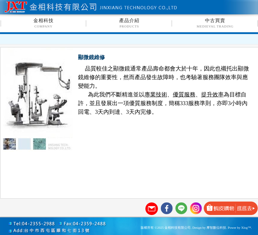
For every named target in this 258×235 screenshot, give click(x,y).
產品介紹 (129, 23)
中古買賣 (215, 23)
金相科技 (43, 23)
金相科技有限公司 (65, 7)
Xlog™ (246, 227)
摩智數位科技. (216, 227)
